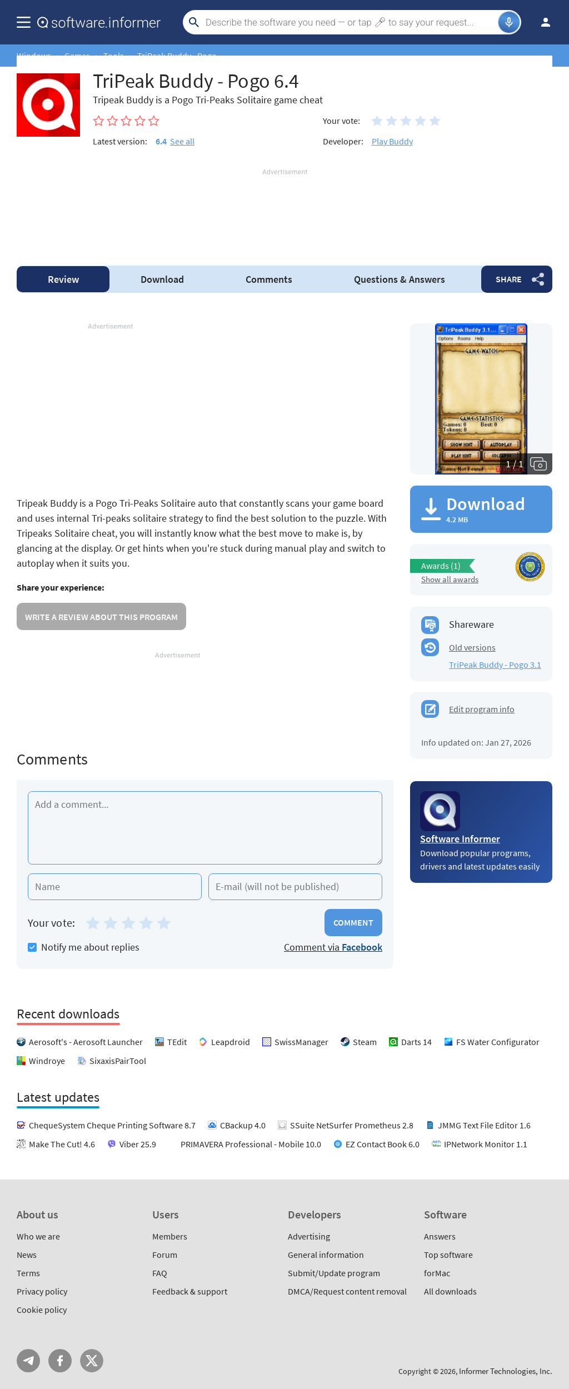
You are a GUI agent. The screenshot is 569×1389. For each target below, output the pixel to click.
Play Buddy (392, 141)
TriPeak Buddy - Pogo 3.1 (495, 664)
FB (60, 1360)
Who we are (38, 1236)
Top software (448, 1254)
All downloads (450, 1291)
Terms (28, 1272)
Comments (269, 279)
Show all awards (449, 579)
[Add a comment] (205, 828)
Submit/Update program (334, 1272)
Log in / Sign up (540, 22)
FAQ (159, 1272)
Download (162, 279)
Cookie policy (42, 1309)
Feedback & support (189, 1291)
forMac (437, 1272)
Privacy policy (42, 1291)
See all (182, 141)
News (27, 1254)
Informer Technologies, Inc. (505, 1371)
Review (63, 279)
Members (169, 1236)
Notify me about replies (83, 947)
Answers (399, 279)
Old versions (472, 647)
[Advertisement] (284, 210)
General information (326, 1254)
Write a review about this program (101, 616)
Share (509, 278)
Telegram (28, 1360)
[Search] (350, 22)
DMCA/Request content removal (347, 1291)
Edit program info (482, 709)
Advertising (309, 1236)
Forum (164, 1254)
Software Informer (460, 838)
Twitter (91, 1360)
